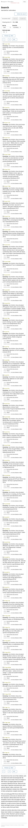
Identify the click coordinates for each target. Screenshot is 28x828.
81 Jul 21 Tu (7, 490)
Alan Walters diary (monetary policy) (14, 112)
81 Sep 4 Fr (6, 752)
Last (14, 39)
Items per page (6, 30)
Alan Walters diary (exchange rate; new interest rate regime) (14, 96)
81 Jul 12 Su (7, 403)
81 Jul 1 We (6, 318)
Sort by (4, 25)
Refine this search (21, 14)
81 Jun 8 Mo (7, 91)
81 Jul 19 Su (7, 460)
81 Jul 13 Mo (7, 417)
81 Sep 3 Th (7, 737)
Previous (6, 36)
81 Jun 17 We (7, 186)
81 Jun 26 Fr (7, 290)
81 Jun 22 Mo (7, 230)
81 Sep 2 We (7, 722)
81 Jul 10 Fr (6, 388)
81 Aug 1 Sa (7, 601)
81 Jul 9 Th (6, 375)
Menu (24, 1)
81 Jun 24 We (7, 261)
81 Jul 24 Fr (6, 517)
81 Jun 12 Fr (7, 138)
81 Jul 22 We (7, 504)
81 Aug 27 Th (7, 682)
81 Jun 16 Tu (7, 169)
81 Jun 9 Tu (6, 107)
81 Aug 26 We (7, 667)
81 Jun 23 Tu (7, 245)
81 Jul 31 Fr (6, 587)
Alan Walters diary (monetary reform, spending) (14, 143)
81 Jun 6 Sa (6, 76)
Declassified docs (12, 51)
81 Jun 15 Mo (7, 154)
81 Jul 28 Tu (7, 557)
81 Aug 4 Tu (7, 627)
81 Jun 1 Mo (7, 44)
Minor (8, 118)
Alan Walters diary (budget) (13, 47)
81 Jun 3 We (7, 57)
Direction (14, 25)
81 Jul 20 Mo (7, 475)
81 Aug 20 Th (7, 641)
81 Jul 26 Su (7, 529)
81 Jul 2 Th (6, 332)
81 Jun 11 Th (7, 122)
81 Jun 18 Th (7, 201)
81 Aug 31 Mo (7, 694)
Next (12, 36)
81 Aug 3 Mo (7, 616)
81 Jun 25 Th (7, 275)
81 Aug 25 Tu (7, 652)
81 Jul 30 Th (7, 572)
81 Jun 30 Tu (7, 303)
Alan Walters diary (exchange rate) (14, 63)
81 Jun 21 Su (7, 216)
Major (8, 53)
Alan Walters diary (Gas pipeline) (14, 479)
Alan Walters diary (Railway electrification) (13, 158)
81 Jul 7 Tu (6, 347)
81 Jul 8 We (6, 360)
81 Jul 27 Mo (7, 542)
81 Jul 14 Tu (7, 432)
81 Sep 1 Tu (7, 707)
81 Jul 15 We (7, 445)
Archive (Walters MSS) (16, 54)
